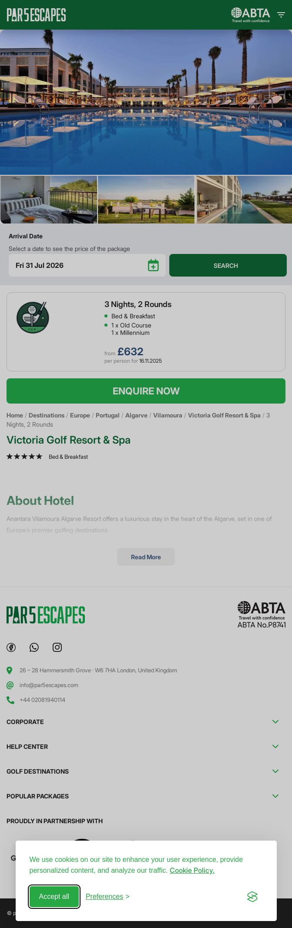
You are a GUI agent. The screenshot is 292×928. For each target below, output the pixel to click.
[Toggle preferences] (108, 897)
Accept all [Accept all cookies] (54, 896)
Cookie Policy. (192, 870)
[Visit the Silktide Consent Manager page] (252, 896)
